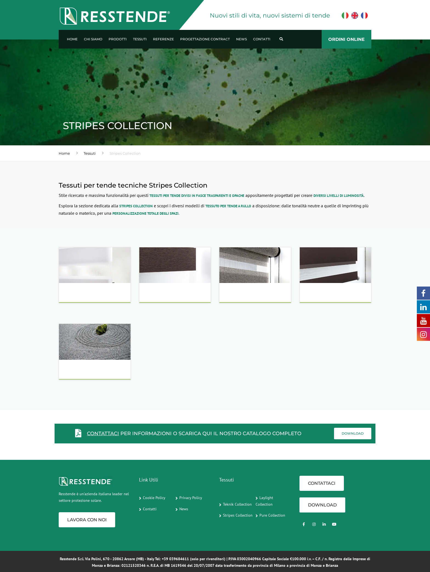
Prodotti (118, 39)
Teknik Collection (237, 504)
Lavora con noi (87, 519)
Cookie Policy (154, 497)
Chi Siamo (93, 39)
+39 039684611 (175, 558)
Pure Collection (272, 515)
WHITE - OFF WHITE (88, 294)
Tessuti (140, 39)
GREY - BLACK (243, 294)
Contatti (261, 39)
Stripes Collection (238, 515)
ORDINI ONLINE (346, 39)
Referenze (163, 39)
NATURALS (159, 294)
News (241, 39)
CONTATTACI (103, 434)
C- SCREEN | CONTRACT (92, 371)
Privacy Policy (190, 497)
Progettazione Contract (205, 39)
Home (72, 39)
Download (353, 433)
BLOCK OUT (320, 294)
